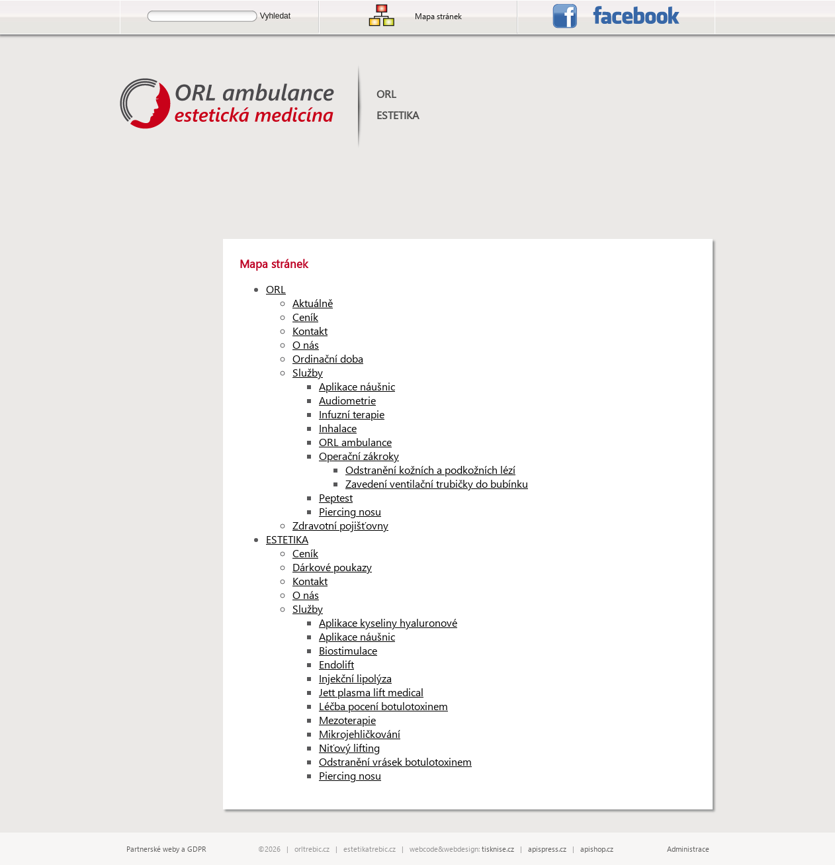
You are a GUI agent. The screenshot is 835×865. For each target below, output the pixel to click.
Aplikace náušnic (357, 386)
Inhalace (338, 428)
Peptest (336, 497)
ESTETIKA (397, 115)
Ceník (305, 317)
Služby (307, 372)
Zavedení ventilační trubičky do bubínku (436, 483)
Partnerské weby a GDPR (166, 848)
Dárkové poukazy (332, 567)
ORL (386, 94)
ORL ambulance (355, 442)
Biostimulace (348, 650)
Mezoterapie (347, 720)
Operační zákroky (359, 456)
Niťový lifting (349, 747)
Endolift (336, 664)
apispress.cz (547, 848)
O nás (305, 344)
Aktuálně (312, 303)
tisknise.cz (498, 848)
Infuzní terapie (351, 414)
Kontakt (310, 331)
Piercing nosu (350, 511)
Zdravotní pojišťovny (340, 525)
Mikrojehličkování (359, 734)
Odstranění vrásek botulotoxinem (395, 761)
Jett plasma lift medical (371, 692)
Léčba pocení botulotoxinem (383, 706)
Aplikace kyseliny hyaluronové (388, 622)
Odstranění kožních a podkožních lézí (430, 470)
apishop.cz (596, 848)
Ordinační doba (327, 358)
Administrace (688, 848)
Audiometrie (347, 400)
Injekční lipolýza (355, 678)
